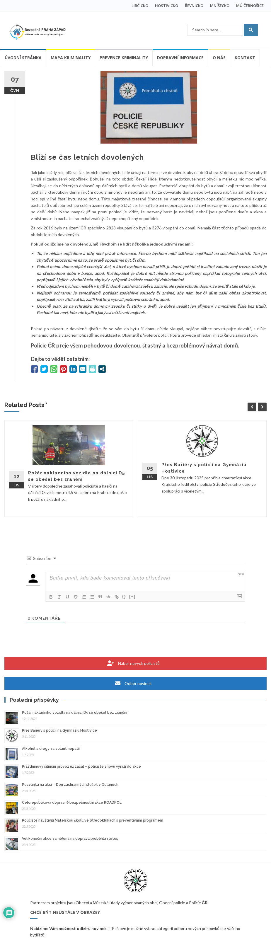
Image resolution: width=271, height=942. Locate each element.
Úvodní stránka (23, 57)
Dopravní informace (180, 57)
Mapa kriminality (71, 57)
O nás (219, 57)
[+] (132, 596)
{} (124, 596)
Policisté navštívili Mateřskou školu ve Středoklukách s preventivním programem (92, 820)
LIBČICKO (140, 5)
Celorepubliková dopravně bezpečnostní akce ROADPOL (72, 802)
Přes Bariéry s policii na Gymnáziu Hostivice (59, 730)
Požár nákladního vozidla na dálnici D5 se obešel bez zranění (74, 713)
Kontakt (245, 57)
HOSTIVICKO (166, 5)
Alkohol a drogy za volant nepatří (51, 749)
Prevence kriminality (124, 57)
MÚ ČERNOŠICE (250, 5)
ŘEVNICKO (194, 5)
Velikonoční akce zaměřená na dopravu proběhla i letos (70, 839)
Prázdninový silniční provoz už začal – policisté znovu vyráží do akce (81, 766)
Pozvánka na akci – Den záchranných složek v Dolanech (70, 785)
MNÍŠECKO (219, 5)
